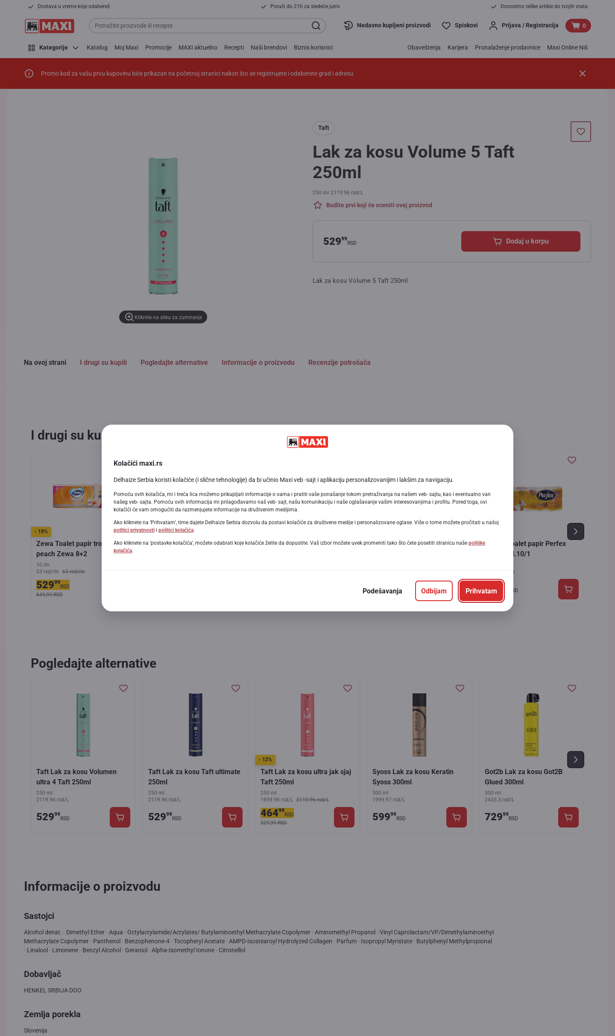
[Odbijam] (434, 591)
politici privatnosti (134, 530)
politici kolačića (175, 530)
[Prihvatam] (481, 591)
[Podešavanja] (382, 591)
